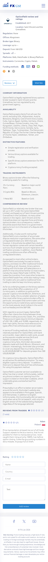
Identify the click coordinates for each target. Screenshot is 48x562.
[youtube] (34, 521)
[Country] (24, 471)
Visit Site (39, 83)
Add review (24, 506)
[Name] (24, 464)
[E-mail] (24, 478)
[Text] (24, 492)
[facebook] (14, 521)
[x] (24, 521)
